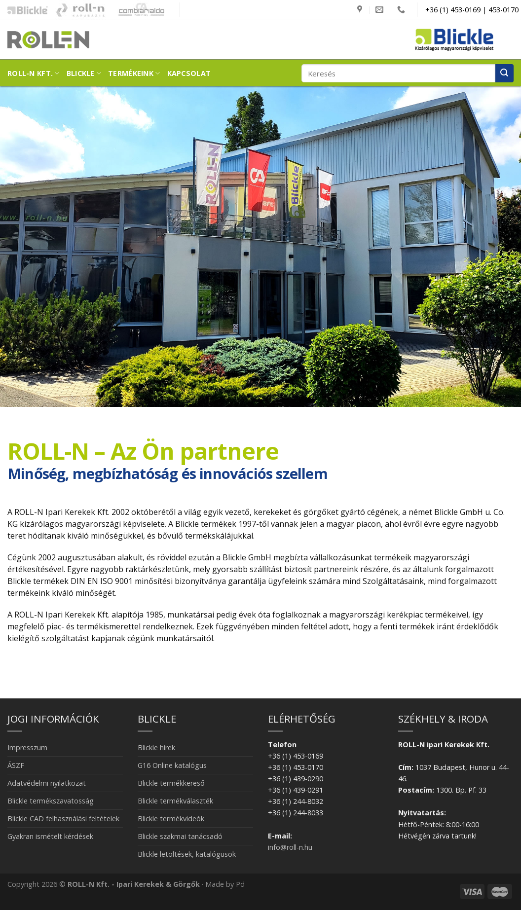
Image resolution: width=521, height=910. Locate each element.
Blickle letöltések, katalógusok (187, 854)
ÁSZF (15, 765)
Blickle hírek (156, 747)
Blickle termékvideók (171, 818)
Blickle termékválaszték (175, 800)
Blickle (84, 73)
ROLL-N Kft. (33, 73)
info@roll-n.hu (290, 847)
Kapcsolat (189, 73)
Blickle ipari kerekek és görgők (25, 10)
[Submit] (504, 73)
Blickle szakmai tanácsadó (180, 836)
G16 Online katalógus (172, 765)
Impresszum (27, 747)
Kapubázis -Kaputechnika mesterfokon (80, 10)
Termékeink (134, 73)
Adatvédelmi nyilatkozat (46, 783)
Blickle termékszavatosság (50, 800)
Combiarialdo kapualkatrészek (138, 10)
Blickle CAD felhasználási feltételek (63, 818)
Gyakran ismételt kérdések (50, 836)
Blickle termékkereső (171, 783)
